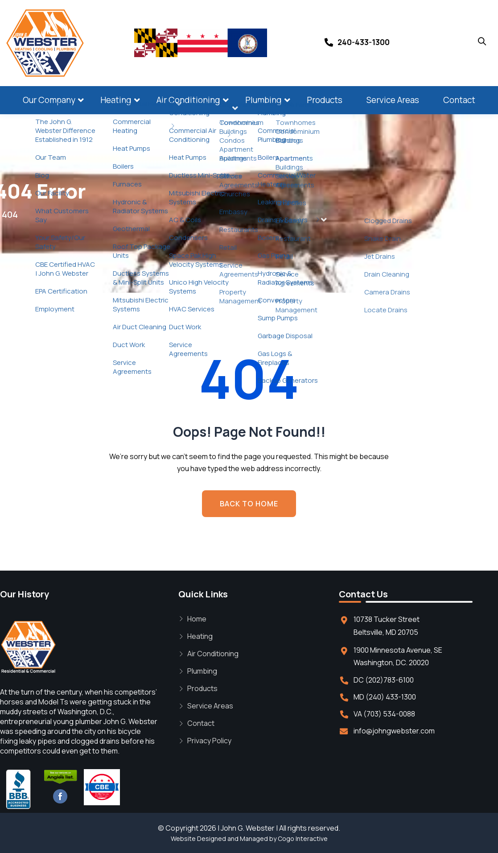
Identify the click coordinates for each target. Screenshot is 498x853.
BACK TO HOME (249, 504)
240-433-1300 (363, 42)
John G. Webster (248, 828)
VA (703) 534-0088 (384, 714)
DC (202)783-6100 (384, 680)
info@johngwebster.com (394, 731)
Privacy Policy (209, 740)
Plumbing (263, 100)
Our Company (49, 100)
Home (196, 619)
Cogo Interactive (303, 838)
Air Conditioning (188, 100)
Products (324, 100)
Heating (116, 100)
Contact (459, 100)
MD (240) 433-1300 (385, 697)
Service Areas (392, 100)
